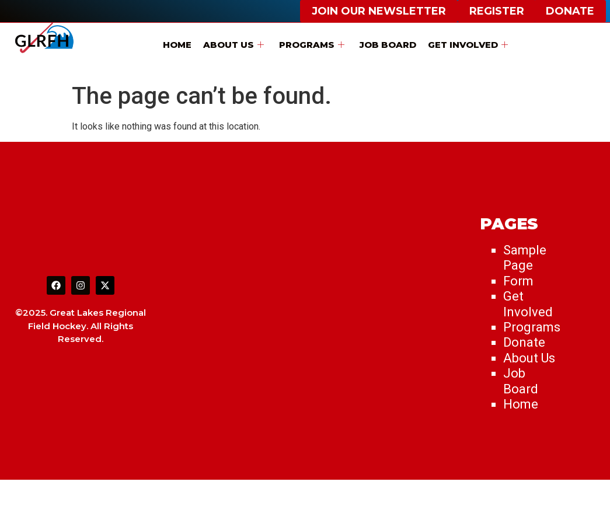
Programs (311, 44)
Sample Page (524, 258)
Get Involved (468, 44)
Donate (524, 342)
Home (177, 44)
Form (518, 281)
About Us (233, 44)
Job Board (388, 44)
